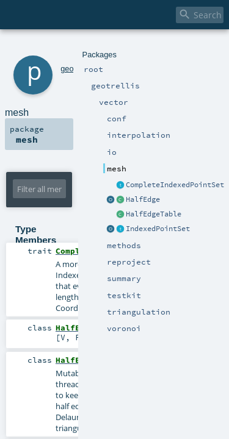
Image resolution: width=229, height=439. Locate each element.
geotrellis (59, 47)
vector (88, 47)
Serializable (173, 425)
